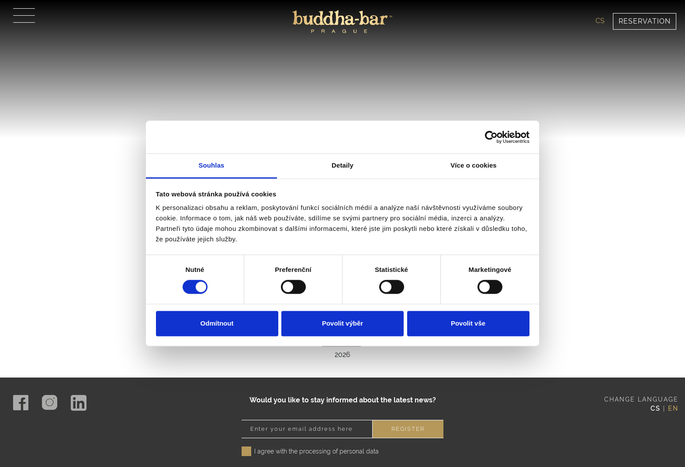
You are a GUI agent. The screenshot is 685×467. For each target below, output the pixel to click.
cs (600, 21)
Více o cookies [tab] (473, 165)
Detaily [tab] (342, 165)
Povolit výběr (342, 323)
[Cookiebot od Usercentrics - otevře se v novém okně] (491, 137)
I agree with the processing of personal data (316, 433)
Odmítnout (217, 323)
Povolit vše (468, 323)
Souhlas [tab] (211, 165)
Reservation (645, 21)
